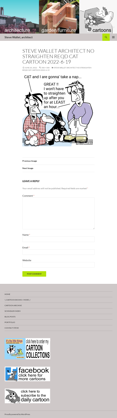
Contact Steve (12, 328)
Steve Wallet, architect (19, 37)
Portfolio (10, 322)
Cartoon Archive (13, 305)
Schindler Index (13, 311)
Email (26, 247)
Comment (28, 195)
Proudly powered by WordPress (17, 414)
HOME (7, 294)
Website (26, 260)
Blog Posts (10, 317)
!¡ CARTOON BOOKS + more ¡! (17, 300)
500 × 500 (45, 68)
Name (26, 234)
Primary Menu (113, 37)
